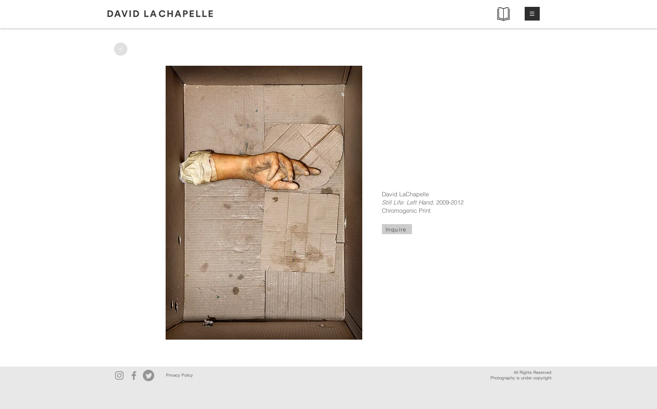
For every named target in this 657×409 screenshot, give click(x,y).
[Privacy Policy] (179, 375)
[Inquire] (397, 229)
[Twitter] (148, 375)
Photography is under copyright (521, 377)
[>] (120, 49)
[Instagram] (119, 375)
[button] (532, 14)
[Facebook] (134, 375)
